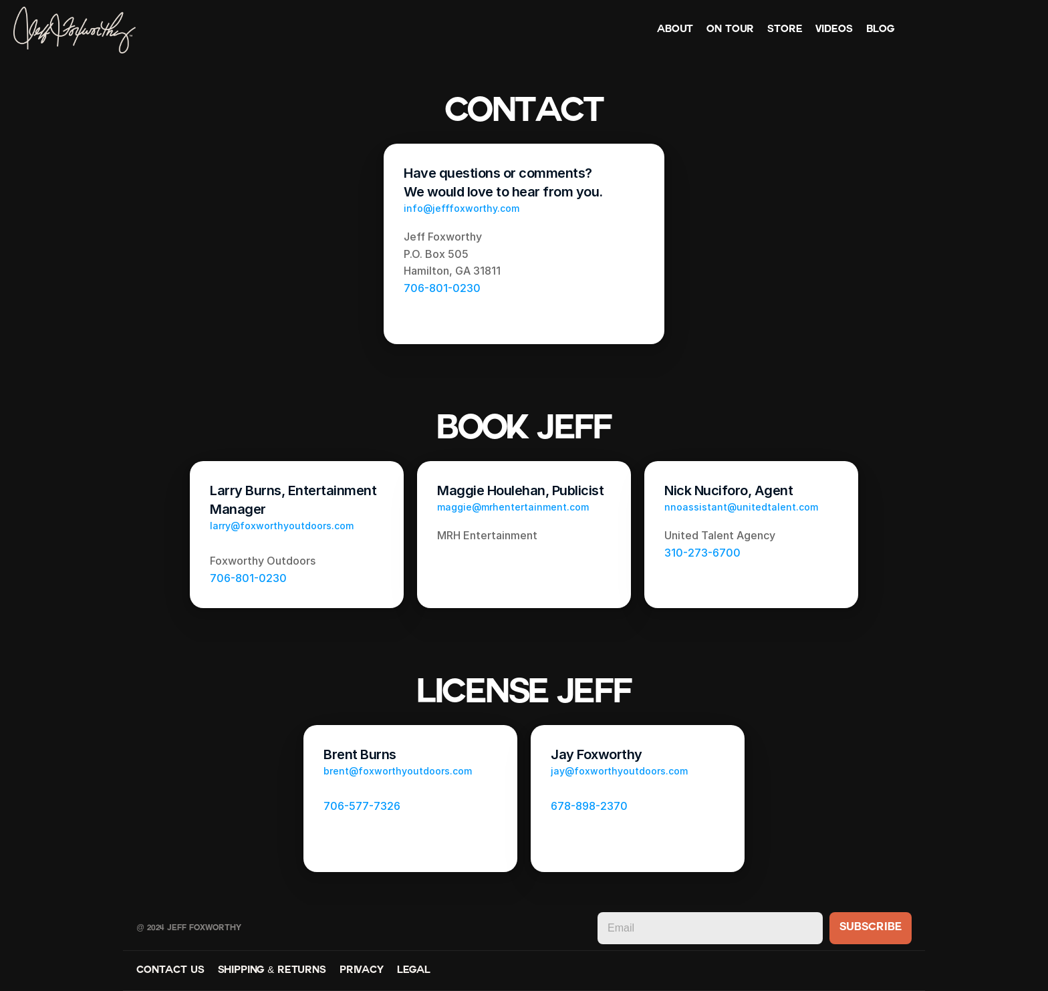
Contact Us (170, 971)
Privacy (362, 971)
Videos (833, 30)
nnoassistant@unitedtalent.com (741, 507)
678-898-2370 (589, 806)
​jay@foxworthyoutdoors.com (619, 770)
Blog (880, 30)
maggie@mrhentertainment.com (513, 507)
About (675, 30)
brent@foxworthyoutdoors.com (397, 770)
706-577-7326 (361, 806)
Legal (413, 971)
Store (784, 30)
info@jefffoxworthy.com (461, 208)
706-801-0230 (442, 288)
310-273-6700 (702, 552)
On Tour (730, 30)
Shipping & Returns (272, 971)
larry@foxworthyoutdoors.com (282, 525)
